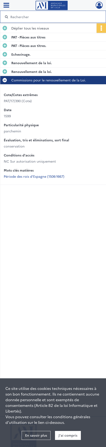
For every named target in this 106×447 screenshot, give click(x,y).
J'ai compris (68, 435)
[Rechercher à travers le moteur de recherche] (51, 17)
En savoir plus (36, 435)
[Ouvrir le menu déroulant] (6, 5)
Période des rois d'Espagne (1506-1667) (34, 176)
